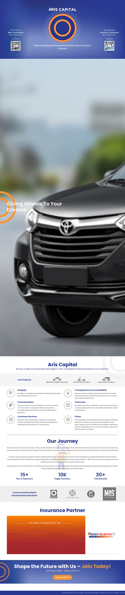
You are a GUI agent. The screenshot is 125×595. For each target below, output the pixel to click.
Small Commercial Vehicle (81, 380)
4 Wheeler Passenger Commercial (57, 380)
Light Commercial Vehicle (106, 380)
